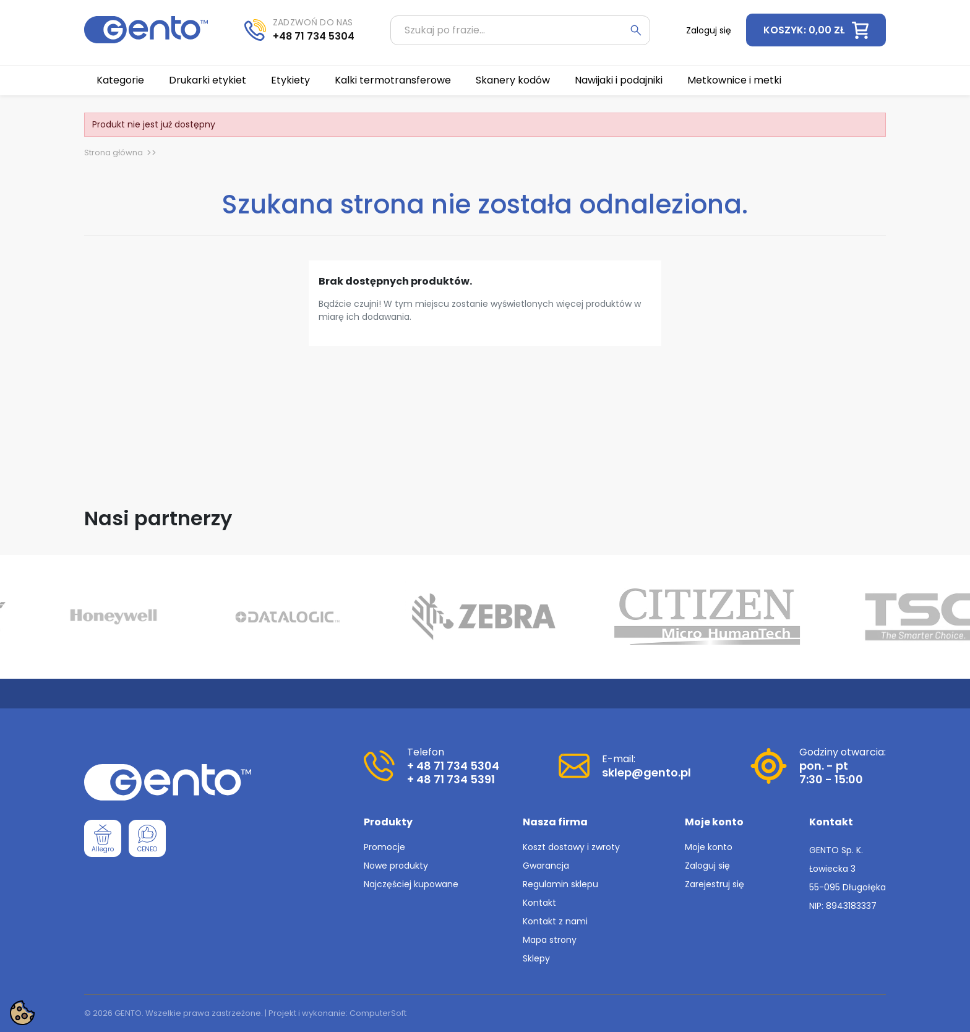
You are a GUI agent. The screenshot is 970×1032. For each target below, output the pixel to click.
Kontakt (539, 903)
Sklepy (536, 958)
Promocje (384, 847)
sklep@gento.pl (646, 772)
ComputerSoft (378, 1013)
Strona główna (113, 152)
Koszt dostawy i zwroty (571, 847)
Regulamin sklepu (560, 884)
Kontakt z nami (555, 921)
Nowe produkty (396, 865)
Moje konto (708, 847)
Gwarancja (546, 865)
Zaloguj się (707, 865)
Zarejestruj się (714, 884)
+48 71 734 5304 (313, 36)
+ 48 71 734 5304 (453, 765)
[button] (816, 30)
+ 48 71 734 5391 (451, 779)
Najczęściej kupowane (411, 884)
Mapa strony (550, 940)
